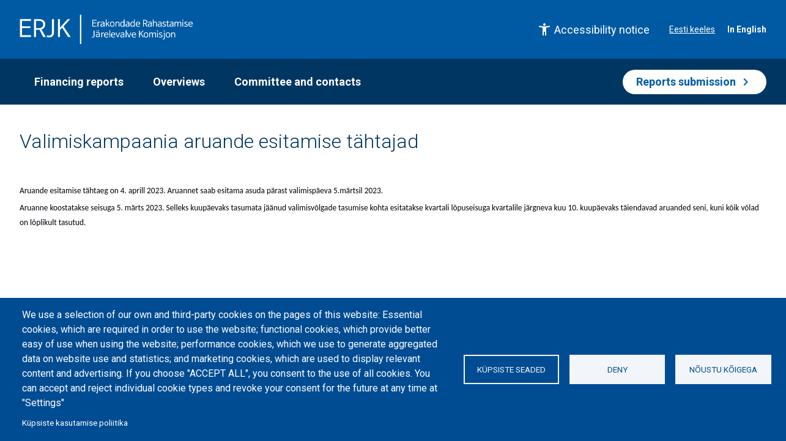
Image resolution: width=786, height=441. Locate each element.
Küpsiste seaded (511, 369)
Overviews (179, 81)
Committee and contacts (297, 81)
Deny (617, 369)
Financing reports (79, 81)
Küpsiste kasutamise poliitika (75, 423)
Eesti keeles (692, 29)
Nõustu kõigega (723, 369)
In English (746, 29)
